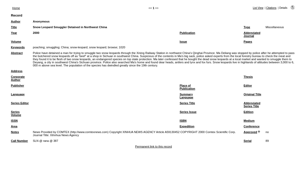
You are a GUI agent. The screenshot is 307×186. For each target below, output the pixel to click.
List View (258, 7)
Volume (16, 41)
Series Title (187, 103)
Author (15, 21)
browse (112, 47)
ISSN (14, 120)
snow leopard (97, 47)
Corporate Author (18, 78)
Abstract (16, 53)
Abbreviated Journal (252, 34)
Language (18, 94)
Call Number (19, 140)
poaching (38, 47)
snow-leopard (79, 47)
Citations (271, 7)
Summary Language (186, 96)
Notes (15, 132)
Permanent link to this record (153, 146)
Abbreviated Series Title (252, 105)
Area (14, 126)
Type (247, 27)
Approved (250, 132)
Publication (187, 32)
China (64, 47)
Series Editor (20, 103)
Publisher (17, 85)
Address (16, 71)
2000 (36, 32)
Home (16, 8)
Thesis (248, 76)
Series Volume (16, 113)
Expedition (187, 126)
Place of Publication (187, 87)
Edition (249, 111)
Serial (247, 140)
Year (14, 32)
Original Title (252, 94)
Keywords (18, 47)
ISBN (183, 120)
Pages (248, 41)
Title (14, 27)
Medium (249, 120)
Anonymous (41, 21)
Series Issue (188, 111)
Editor (248, 85)
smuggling (52, 47)
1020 (122, 47)
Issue (183, 41)
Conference (252, 126)
